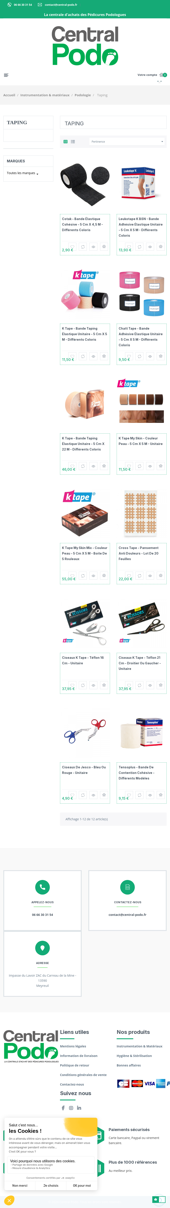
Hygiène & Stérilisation (134, 1056)
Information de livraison (79, 1056)
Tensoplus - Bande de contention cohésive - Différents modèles (137, 772)
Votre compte (147, 75)
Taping (17, 122)
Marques (16, 161)
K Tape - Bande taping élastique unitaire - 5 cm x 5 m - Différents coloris (84, 334)
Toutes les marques (23, 174)
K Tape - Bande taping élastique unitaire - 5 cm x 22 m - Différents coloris (83, 443)
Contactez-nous (72, 1084)
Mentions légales (73, 1046)
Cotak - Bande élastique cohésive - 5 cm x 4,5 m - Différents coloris (82, 224)
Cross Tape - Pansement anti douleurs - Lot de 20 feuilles (138, 553)
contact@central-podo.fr (60, 5)
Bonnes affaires (129, 1065)
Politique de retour (74, 1065)
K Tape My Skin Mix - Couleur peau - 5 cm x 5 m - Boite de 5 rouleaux (84, 553)
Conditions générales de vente (83, 1075)
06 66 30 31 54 (23, 5)
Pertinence (128, 142)
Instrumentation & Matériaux (139, 1046)
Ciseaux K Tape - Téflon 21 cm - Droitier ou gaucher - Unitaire (140, 663)
